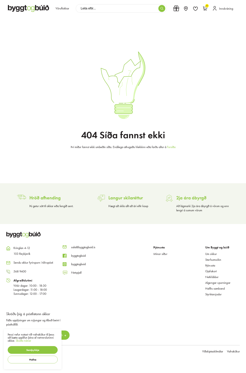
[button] (33, 350)
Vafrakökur (233, 351)
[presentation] (62, 8)
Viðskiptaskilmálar (212, 351)
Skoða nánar (23, 341)
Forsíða (171, 147)
